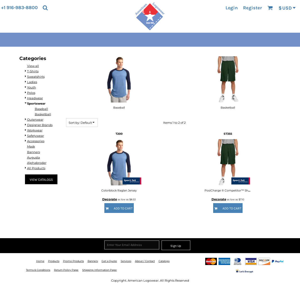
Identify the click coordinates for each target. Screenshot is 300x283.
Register (252, 8)
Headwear (35, 98)
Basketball (43, 114)
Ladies (32, 82)
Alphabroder (36, 163)
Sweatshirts (36, 76)
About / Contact (145, 261)
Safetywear (35, 136)
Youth (31, 87)
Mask (31, 146)
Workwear (34, 130)
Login (232, 8)
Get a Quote (109, 261)
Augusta (33, 157)
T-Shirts (33, 71)
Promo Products (73, 261)
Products (53, 261)
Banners (33, 152)
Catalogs (164, 261)
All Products (36, 168)
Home (40, 261)
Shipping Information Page (99, 270)
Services (126, 261)
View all (33, 66)
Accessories (35, 141)
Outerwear (35, 119)
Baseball (41, 109)
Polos (31, 93)
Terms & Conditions (38, 270)
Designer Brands (40, 125)
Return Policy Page (66, 270)
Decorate (109, 199)
